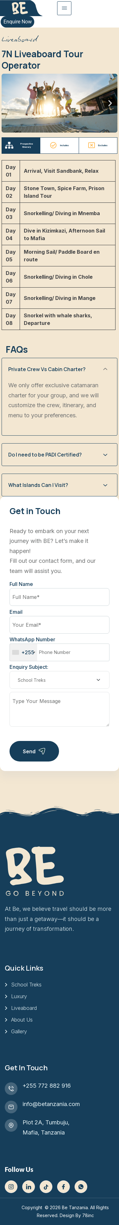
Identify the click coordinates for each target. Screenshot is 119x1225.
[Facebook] (63, 1186)
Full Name (21, 584)
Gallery (19, 1031)
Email (16, 612)
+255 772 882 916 (47, 1085)
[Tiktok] (46, 1186)
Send (34, 751)
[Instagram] (11, 1186)
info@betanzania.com (51, 1104)
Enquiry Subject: (29, 667)
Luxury (19, 996)
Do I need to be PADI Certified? (45, 454)
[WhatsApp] (81, 1186)
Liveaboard (24, 1008)
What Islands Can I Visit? (38, 485)
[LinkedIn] (28, 1186)
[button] (9, 103)
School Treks (26, 984)
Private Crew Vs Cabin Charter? (47, 369)
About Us (22, 1020)
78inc (88, 1215)
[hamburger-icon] (64, 8)
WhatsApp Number (59, 648)
